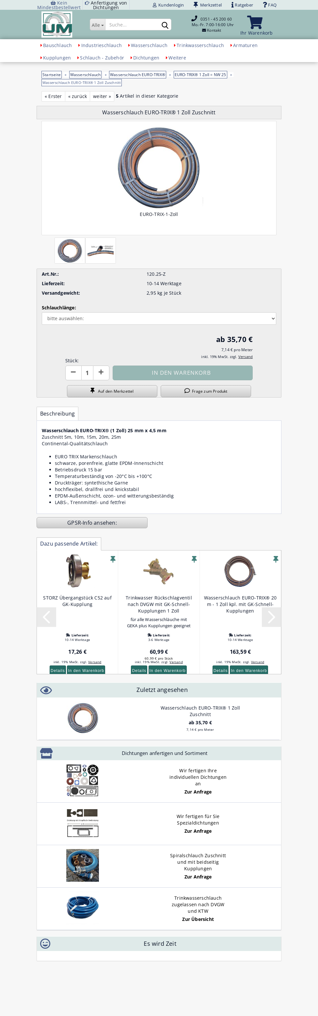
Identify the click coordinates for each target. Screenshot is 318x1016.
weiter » (102, 96)
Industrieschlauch (101, 45)
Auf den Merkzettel (112, 391)
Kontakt (214, 30)
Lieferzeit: (53, 283)
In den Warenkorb (86, 670)
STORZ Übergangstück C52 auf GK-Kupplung (77, 601)
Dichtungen (146, 58)
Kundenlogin (168, 5)
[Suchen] (165, 25)
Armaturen (245, 45)
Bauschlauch (57, 45)
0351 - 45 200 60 (216, 19)
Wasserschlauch (149, 45)
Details (58, 670)
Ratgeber (242, 5)
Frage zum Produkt (206, 391)
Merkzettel (208, 5)
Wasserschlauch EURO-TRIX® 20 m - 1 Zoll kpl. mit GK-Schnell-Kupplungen (240, 604)
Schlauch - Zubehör (102, 58)
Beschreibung (57, 413)
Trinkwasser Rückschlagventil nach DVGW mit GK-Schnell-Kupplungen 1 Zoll (159, 604)
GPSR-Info (80, 522)
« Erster (53, 96)
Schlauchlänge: (59, 307)
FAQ (270, 5)
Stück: (72, 360)
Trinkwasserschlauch (200, 45)
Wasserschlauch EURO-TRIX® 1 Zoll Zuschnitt (200, 711)
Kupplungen (57, 58)
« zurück (77, 96)
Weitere (177, 58)
